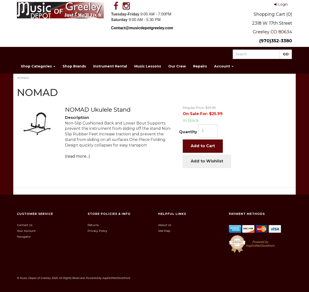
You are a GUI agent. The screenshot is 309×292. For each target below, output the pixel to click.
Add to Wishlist (207, 161)
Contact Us (24, 225)
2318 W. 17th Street (272, 23)
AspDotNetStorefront (116, 278)
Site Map (164, 231)
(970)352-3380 (275, 41)
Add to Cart (203, 146)
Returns (93, 225)
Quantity (188, 132)
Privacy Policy (97, 231)
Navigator (24, 236)
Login (281, 4)
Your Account (26, 231)
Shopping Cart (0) (273, 14)
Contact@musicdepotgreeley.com (142, 28)
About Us (164, 225)
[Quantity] (208, 131)
